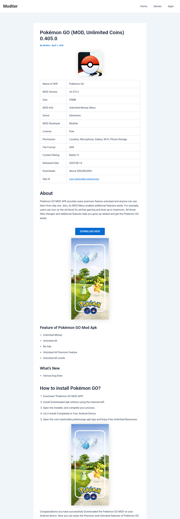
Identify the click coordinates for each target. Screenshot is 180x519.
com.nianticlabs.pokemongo (85, 178)
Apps (171, 6)
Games (159, 6)
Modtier (10, 6)
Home (146, 6)
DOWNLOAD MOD (90, 231)
